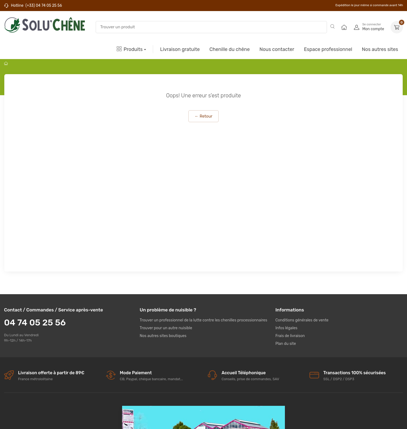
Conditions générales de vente (302, 320)
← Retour (203, 116)
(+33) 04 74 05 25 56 (43, 5)
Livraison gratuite (180, 49)
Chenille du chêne (229, 49)
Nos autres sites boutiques (163, 336)
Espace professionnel (328, 49)
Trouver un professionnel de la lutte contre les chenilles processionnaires (203, 320)
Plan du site (285, 343)
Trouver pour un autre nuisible (166, 328)
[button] (397, 27)
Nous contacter (276, 49)
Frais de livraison (290, 336)
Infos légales (286, 328)
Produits (130, 49)
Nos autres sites (380, 49)
